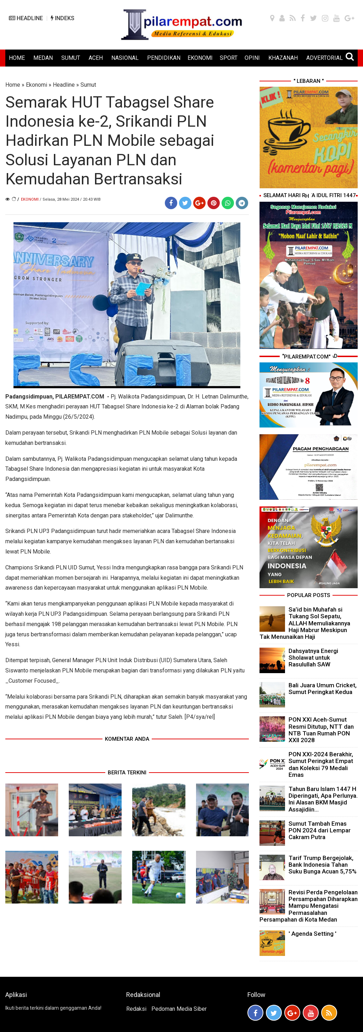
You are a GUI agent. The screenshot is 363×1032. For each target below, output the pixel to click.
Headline (64, 84)
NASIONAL (125, 58)
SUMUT (70, 58)
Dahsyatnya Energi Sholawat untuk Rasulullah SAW (313, 657)
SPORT (229, 58)
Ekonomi (36, 84)
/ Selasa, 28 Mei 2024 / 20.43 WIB (70, 199)
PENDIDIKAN (163, 58)
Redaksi (136, 1008)
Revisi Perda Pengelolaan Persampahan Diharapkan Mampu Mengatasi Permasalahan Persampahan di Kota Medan (308, 906)
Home (12, 84)
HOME (17, 58)
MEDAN (43, 58)
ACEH (96, 58)
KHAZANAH (283, 58)
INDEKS (62, 18)
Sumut (88, 84)
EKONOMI (200, 58)
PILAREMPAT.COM (79, 396)
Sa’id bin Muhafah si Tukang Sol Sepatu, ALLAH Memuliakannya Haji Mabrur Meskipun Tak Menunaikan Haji (304, 623)
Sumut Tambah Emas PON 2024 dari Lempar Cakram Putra (320, 830)
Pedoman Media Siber (179, 1008)
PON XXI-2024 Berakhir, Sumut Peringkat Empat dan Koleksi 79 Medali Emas (321, 764)
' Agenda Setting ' (312, 933)
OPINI (252, 58)
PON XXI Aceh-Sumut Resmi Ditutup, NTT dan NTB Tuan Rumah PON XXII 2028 (321, 730)
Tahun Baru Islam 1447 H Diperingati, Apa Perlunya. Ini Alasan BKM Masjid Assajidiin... (323, 799)
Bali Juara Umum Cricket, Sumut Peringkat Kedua (323, 688)
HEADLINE (26, 18)
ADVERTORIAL (324, 58)
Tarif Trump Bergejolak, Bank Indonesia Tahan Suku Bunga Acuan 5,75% (323, 864)
